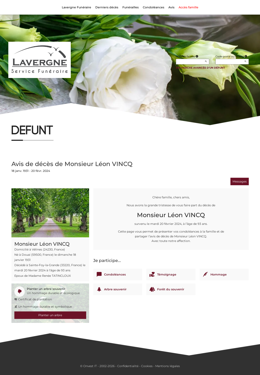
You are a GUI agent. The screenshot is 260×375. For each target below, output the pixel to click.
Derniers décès (106, 7)
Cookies (147, 366)
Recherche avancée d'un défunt (200, 67)
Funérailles (130, 7)
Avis (171, 7)
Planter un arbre (50, 315)
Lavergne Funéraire (76, 7)
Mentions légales (167, 366)
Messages (240, 181)
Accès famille (188, 7)
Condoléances (153, 7)
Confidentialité (127, 366)
